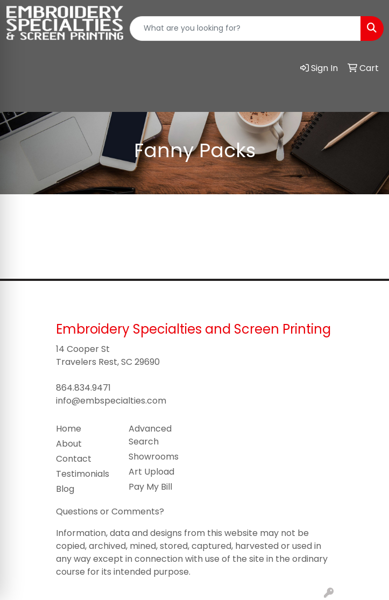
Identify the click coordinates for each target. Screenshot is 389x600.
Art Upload (151, 471)
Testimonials (82, 474)
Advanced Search (150, 435)
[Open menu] (367, 96)
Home (68, 428)
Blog (65, 489)
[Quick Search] (245, 28)
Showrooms (154, 456)
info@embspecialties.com (111, 400)
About (69, 443)
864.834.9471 (83, 388)
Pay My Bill (150, 487)
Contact (73, 459)
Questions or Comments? (110, 511)
